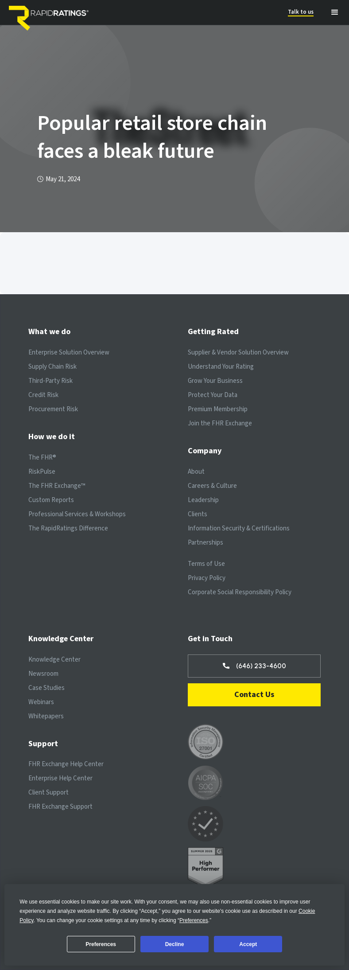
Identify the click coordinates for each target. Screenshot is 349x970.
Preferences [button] (193, 920)
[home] (51, 12)
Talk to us (301, 12)
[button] (335, 12)
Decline (174, 944)
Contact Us (254, 694)
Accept (248, 944)
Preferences (100, 944)
